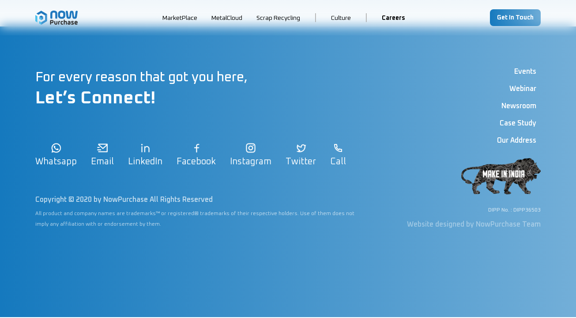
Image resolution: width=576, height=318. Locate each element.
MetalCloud (226, 18)
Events (525, 71)
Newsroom (518, 106)
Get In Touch (515, 18)
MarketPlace (179, 18)
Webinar (522, 88)
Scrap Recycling (278, 18)
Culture (341, 18)
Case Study (518, 123)
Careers (393, 18)
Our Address (516, 140)
